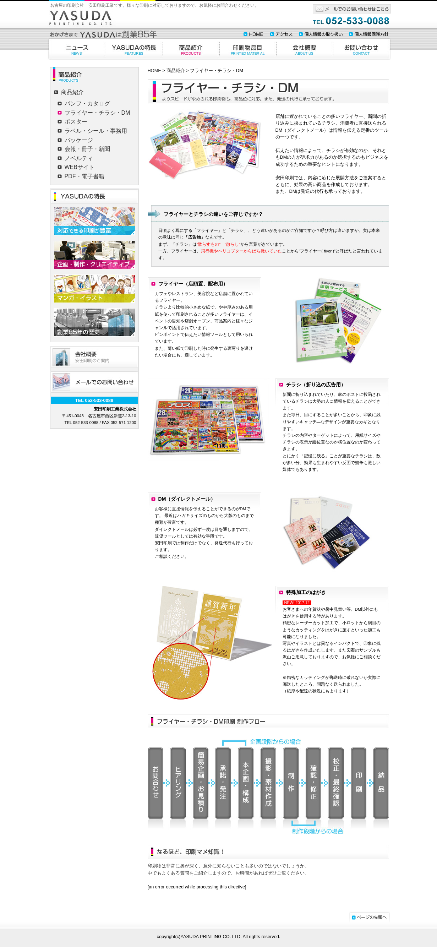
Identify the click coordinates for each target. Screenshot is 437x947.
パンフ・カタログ (87, 103)
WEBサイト (79, 167)
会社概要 (304, 49)
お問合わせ (362, 49)
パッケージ (79, 140)
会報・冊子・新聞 (87, 149)
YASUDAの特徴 (134, 49)
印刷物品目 (247, 49)
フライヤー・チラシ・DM (97, 113)
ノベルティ (79, 158)
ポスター (76, 122)
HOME (154, 70)
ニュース (76, 49)
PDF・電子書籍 (84, 176)
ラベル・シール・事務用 (96, 131)
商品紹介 (191, 49)
